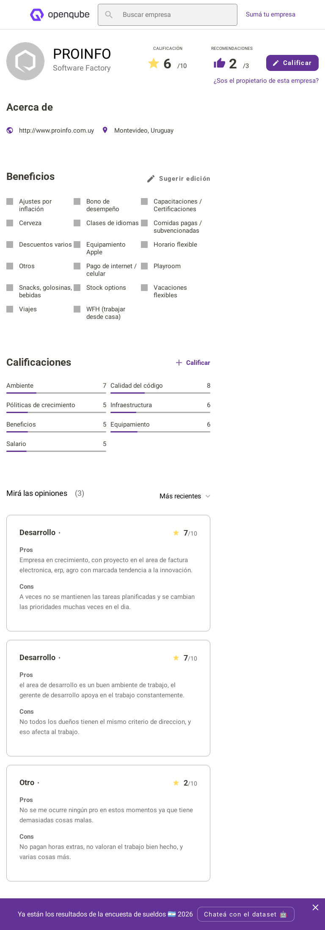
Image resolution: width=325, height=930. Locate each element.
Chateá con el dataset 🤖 (246, 914)
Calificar (292, 63)
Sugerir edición (178, 178)
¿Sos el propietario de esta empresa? (266, 80)
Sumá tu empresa (270, 14)
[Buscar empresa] (167, 15)
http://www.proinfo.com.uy (50, 130)
